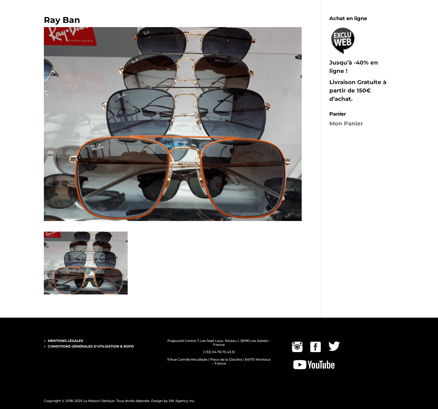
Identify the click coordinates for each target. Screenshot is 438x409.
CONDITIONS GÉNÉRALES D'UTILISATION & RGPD (91, 346)
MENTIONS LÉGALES (65, 341)
